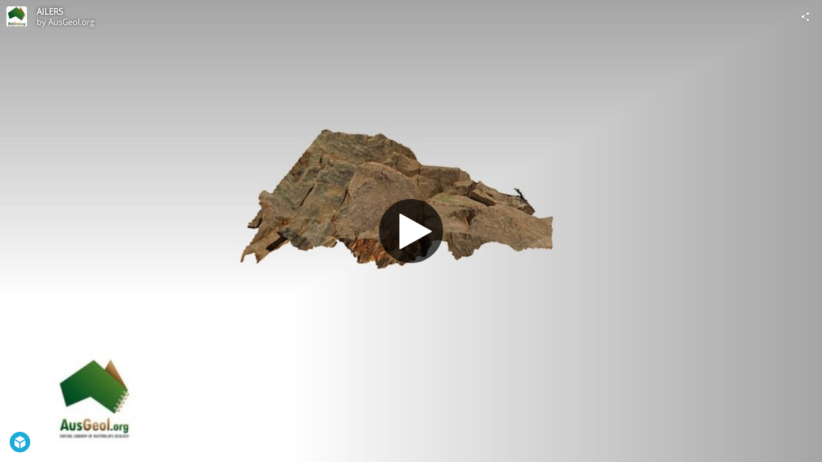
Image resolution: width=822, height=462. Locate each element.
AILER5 (50, 11)
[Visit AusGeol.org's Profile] (16, 16)
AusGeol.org (71, 22)
